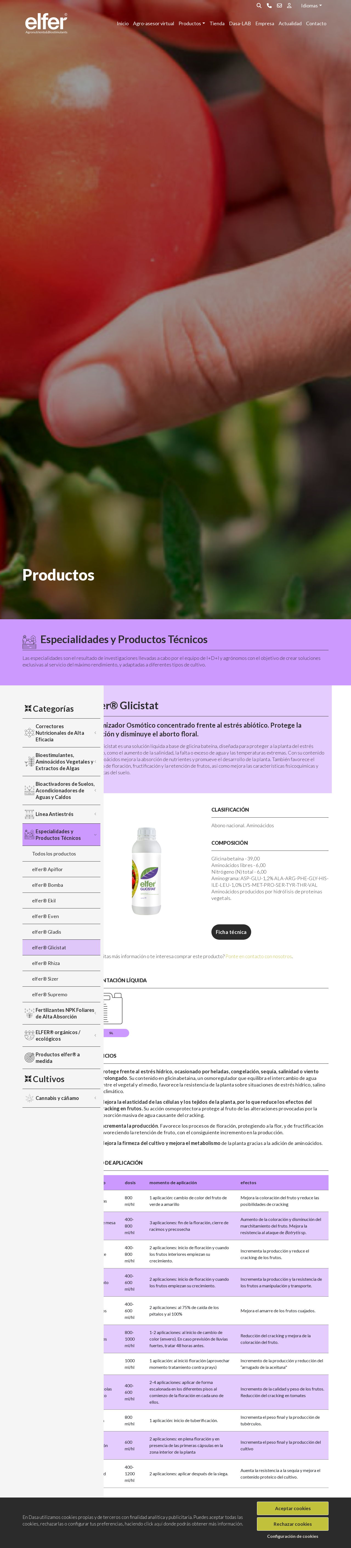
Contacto (316, 23)
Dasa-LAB (240, 23)
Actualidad (290, 23)
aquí (158, 1524)
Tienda (217, 23)
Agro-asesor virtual (153, 23)
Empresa (264, 23)
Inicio (123, 23)
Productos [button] (190, 23)
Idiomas (309, 5)
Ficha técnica (249, 932)
